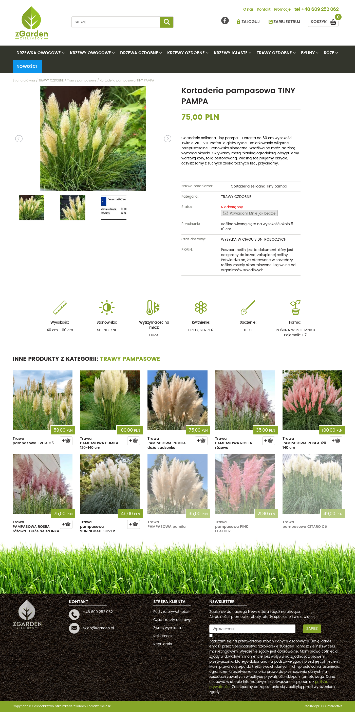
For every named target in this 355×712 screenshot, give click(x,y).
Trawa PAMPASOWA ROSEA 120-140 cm (305, 443)
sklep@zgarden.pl (98, 628)
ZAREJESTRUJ (286, 22)
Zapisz (312, 629)
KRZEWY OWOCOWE (90, 53)
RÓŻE (329, 53)
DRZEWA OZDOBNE (139, 53)
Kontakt (263, 9)
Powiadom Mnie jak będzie (249, 213)
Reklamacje (163, 636)
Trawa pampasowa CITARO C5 (305, 524)
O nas (248, 9)
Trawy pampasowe (130, 359)
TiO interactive (331, 706)
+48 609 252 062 (320, 9)
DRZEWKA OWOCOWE (38, 53)
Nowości (26, 66)
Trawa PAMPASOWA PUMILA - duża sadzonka (168, 443)
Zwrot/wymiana (167, 628)
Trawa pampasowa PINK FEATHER (231, 526)
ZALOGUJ (250, 22)
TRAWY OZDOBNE (274, 53)
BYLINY (308, 53)
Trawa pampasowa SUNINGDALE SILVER (97, 526)
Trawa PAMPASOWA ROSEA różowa (233, 443)
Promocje (282, 9)
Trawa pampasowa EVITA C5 (33, 441)
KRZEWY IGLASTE (231, 53)
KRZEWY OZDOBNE (186, 53)
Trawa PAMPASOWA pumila (166, 524)
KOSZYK (325, 21)
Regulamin (162, 644)
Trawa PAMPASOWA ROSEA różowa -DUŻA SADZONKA (36, 526)
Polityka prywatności (171, 612)
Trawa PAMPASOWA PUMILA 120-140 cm (99, 443)
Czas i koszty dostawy (172, 620)
